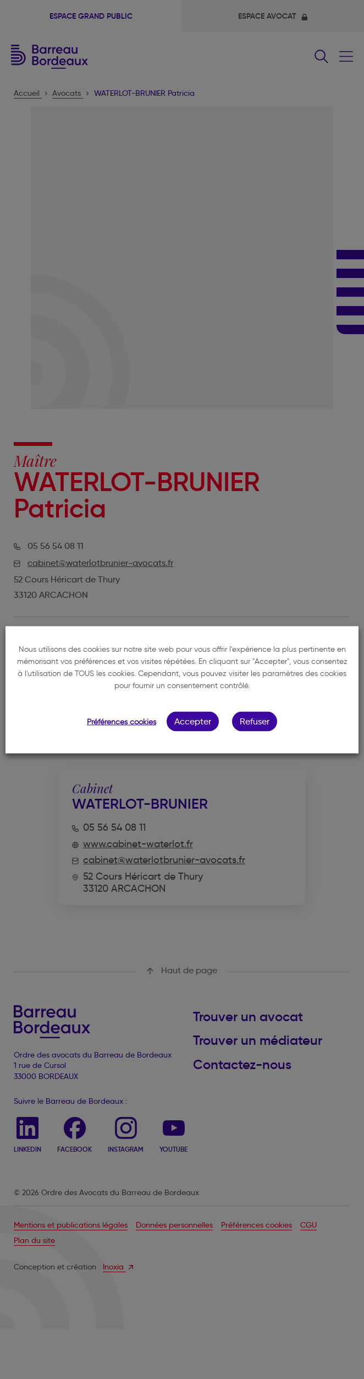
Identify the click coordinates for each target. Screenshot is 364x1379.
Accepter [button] (192, 721)
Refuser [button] (254, 721)
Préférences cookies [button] (121, 721)
